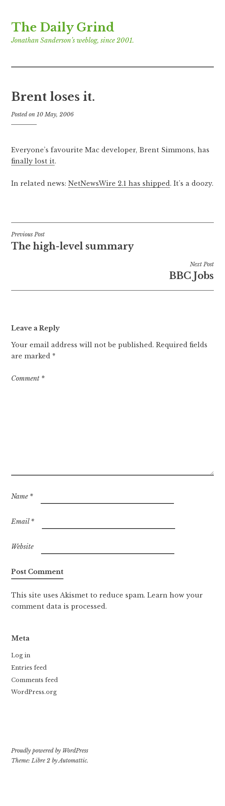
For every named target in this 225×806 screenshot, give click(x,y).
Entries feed (29, 667)
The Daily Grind (62, 27)
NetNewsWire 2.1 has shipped (119, 183)
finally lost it (33, 161)
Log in (20, 655)
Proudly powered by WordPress (49, 750)
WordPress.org (34, 692)
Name (22, 496)
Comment (28, 378)
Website (22, 546)
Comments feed (34, 680)
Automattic (73, 760)
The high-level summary (112, 241)
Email (22, 521)
